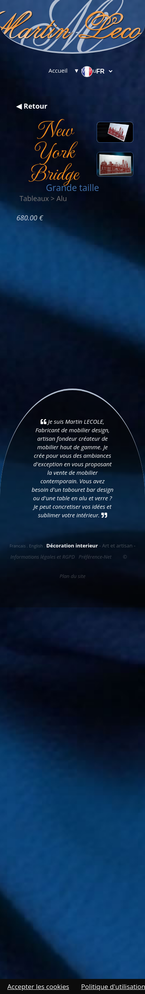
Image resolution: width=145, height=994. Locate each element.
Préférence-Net (94, 556)
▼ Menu (85, 70)
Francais (18, 546)
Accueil (57, 70)
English (36, 546)
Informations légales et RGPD (42, 556)
